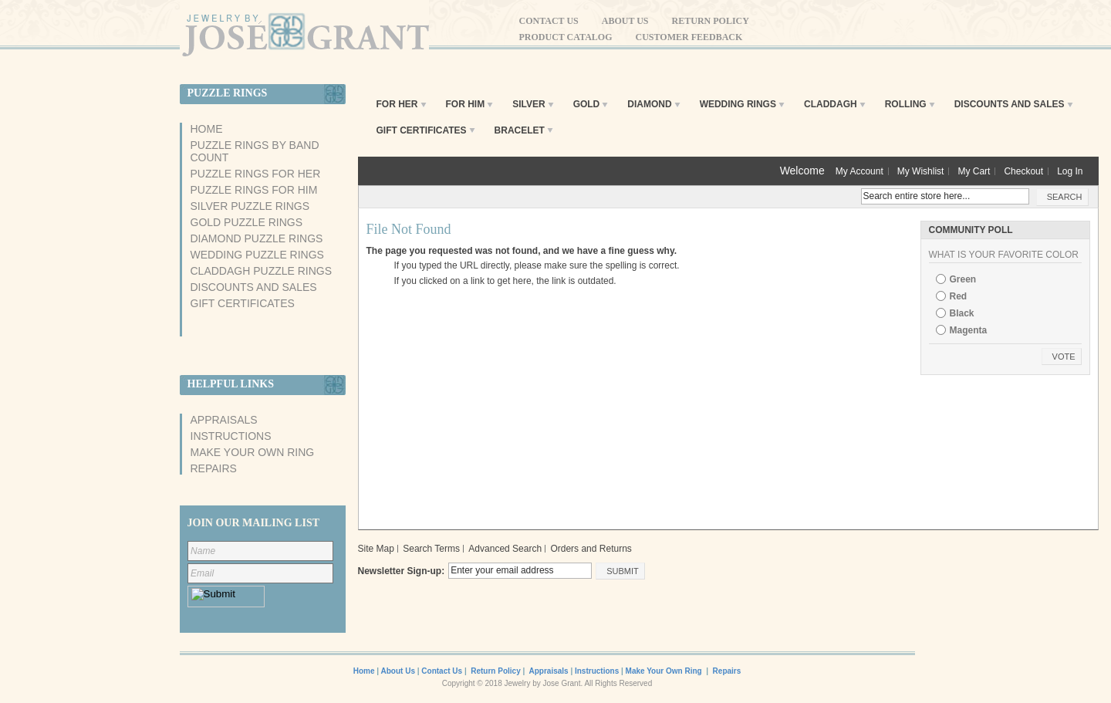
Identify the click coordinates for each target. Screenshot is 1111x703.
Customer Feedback (689, 37)
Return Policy (710, 20)
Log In (1069, 171)
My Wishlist (920, 171)
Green (963, 279)
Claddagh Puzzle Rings (262, 271)
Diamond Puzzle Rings (257, 238)
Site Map (376, 548)
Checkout (1023, 171)
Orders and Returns (590, 548)
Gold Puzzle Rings (246, 222)
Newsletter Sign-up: (401, 571)
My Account (859, 171)
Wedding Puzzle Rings (257, 254)
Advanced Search (505, 548)
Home (207, 129)
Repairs (214, 468)
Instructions (231, 436)
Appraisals (224, 420)
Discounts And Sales (254, 287)
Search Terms (431, 548)
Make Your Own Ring (253, 452)
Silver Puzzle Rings (250, 206)
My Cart (973, 171)
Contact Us (549, 20)
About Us (625, 20)
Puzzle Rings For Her (256, 173)
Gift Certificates (243, 303)
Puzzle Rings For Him (254, 190)
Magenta (969, 330)
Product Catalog (566, 37)
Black (962, 313)
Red (958, 296)
